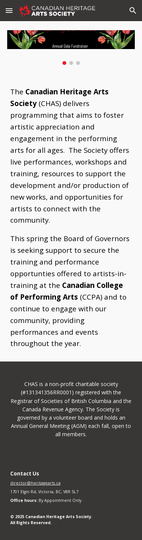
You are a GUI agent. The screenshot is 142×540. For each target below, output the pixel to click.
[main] (71, 217)
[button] (9, 10)
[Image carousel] (71, 47)
